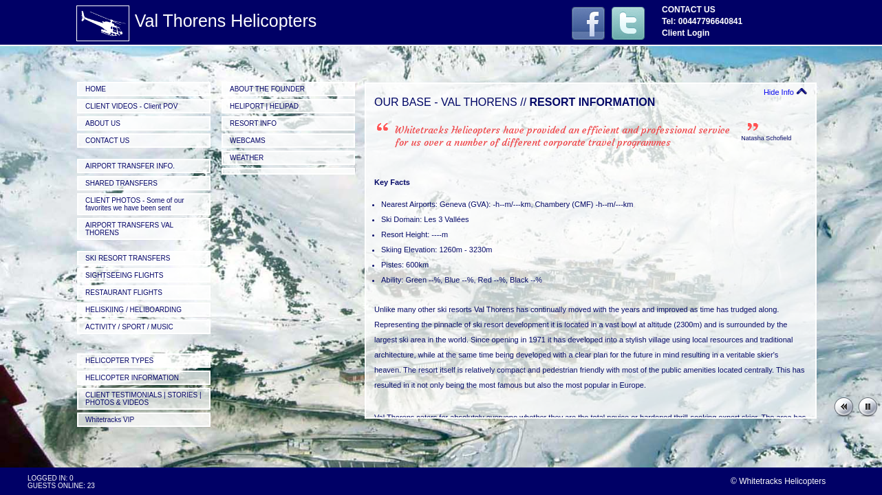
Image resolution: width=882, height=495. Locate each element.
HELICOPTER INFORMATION (132, 378)
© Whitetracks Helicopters (778, 481)
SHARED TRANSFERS (121, 183)
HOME (95, 89)
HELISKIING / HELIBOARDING (133, 310)
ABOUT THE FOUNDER (267, 89)
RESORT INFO (253, 123)
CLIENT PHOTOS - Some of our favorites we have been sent (134, 204)
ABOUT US (102, 123)
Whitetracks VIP (109, 420)
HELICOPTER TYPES (119, 360)
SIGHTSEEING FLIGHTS (124, 275)
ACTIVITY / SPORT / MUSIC (129, 327)
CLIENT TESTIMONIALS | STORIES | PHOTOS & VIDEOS (143, 398)
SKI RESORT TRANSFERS (127, 258)
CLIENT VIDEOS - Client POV (131, 106)
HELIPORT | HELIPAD (264, 106)
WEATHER (246, 158)
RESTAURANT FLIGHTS (123, 292)
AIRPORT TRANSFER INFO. (130, 166)
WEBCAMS (248, 140)
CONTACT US (107, 140)
